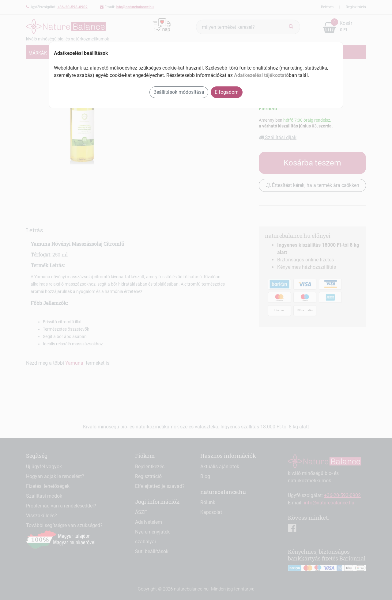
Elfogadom (227, 92)
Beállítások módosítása (178, 92)
